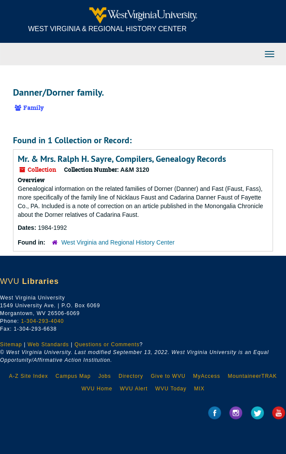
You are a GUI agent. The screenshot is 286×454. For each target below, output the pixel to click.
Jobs (104, 376)
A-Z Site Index (28, 376)
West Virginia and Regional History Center (118, 242)
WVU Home (96, 389)
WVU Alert (134, 389)
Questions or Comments (106, 344)
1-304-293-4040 (42, 321)
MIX (199, 389)
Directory (131, 376)
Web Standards (48, 344)
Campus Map (72, 376)
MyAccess (206, 376)
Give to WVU (168, 376)
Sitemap (11, 344)
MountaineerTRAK (252, 376)
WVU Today (170, 389)
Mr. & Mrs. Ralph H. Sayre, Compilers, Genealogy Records (122, 158)
